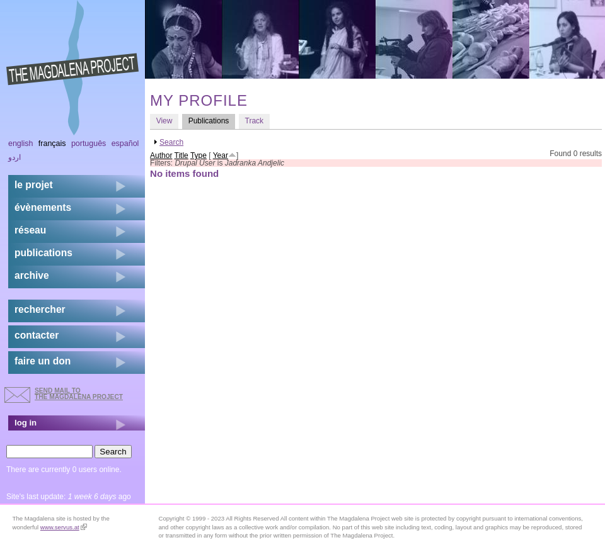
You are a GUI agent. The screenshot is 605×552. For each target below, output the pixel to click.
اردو (14, 157)
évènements (42, 207)
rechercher (40, 309)
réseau (30, 230)
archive (31, 275)
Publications (211, 120)
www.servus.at (63, 527)
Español (125, 143)
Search (171, 142)
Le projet (33, 184)
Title (181, 155)
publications (43, 252)
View (164, 120)
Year (220, 155)
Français (52, 143)
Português (88, 143)
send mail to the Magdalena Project (79, 393)
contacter (36, 335)
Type (198, 155)
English (20, 143)
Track (254, 120)
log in (25, 422)
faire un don (42, 361)
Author (161, 155)
